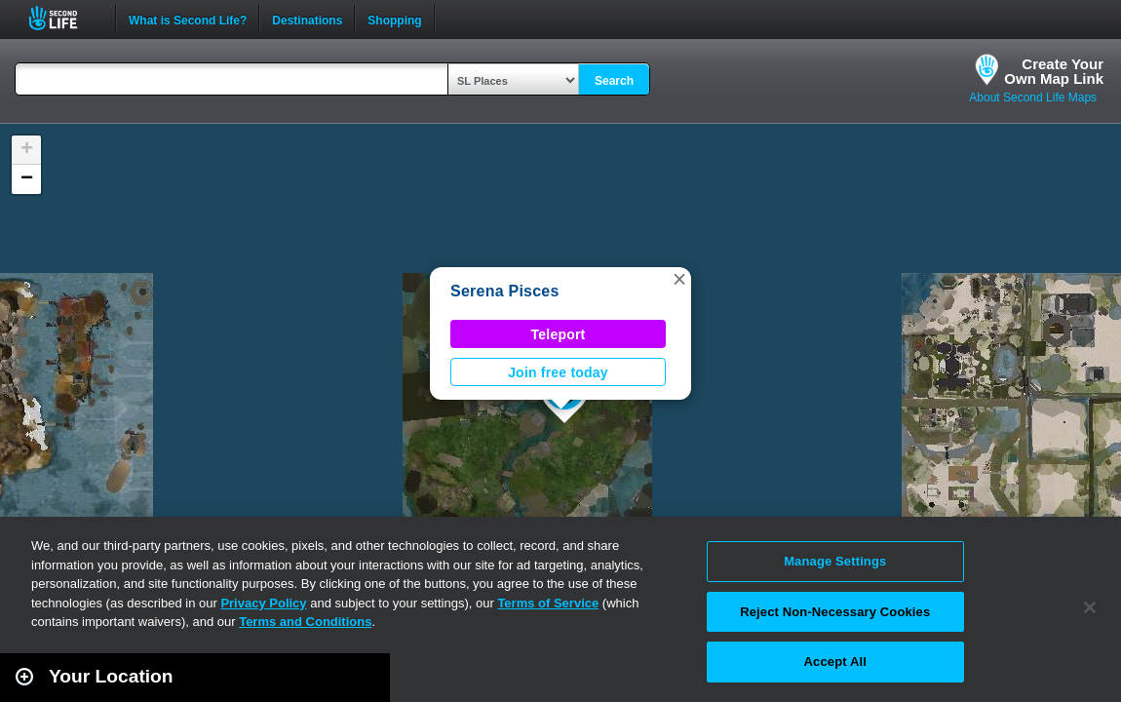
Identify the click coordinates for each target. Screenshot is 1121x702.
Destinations (307, 18)
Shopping (394, 18)
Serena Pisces (505, 291)
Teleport (558, 334)
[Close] (1089, 607)
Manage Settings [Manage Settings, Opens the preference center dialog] (835, 561)
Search (614, 81)
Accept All (835, 661)
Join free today (558, 372)
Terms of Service (548, 603)
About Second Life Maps (1033, 97)
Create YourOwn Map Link (1053, 71)
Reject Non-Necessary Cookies (835, 611)
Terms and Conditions (305, 621)
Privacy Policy (263, 603)
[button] (679, 279)
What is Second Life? (188, 18)
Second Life (63, 18)
